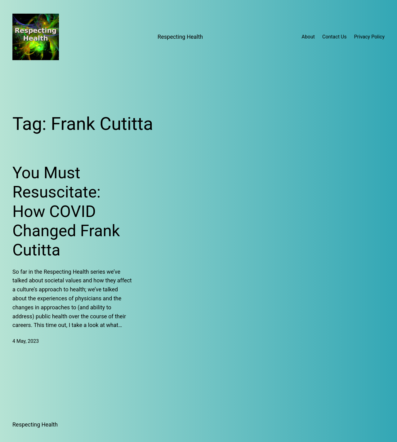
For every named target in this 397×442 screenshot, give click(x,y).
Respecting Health (180, 36)
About (308, 37)
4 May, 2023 (25, 341)
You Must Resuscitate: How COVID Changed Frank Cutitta (66, 211)
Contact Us (334, 37)
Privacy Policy (369, 37)
